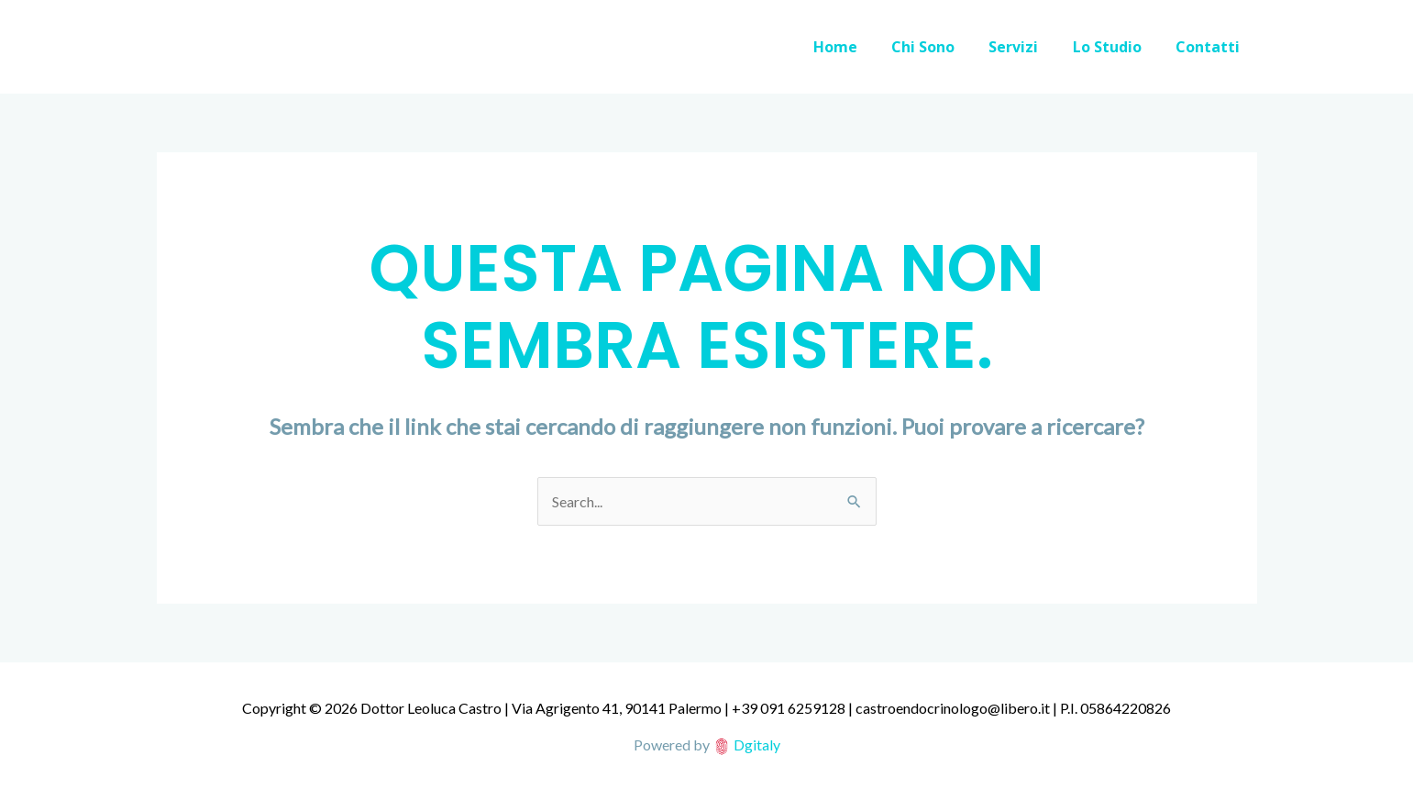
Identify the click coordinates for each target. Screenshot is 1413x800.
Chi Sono (940, 47)
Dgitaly (757, 744)
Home (857, 47)
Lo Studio (1114, 47)
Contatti (1210, 47)
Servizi (1026, 47)
